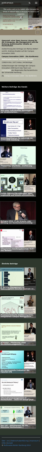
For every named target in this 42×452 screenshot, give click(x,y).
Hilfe (3, 443)
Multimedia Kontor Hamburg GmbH (17, 59)
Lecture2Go (6, 70)
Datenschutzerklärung (19, 441)
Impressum (34, 441)
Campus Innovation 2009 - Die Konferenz (20, 76)
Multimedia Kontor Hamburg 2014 (17, 445)
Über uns (5, 441)
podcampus (7, 3)
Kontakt (10, 443)
